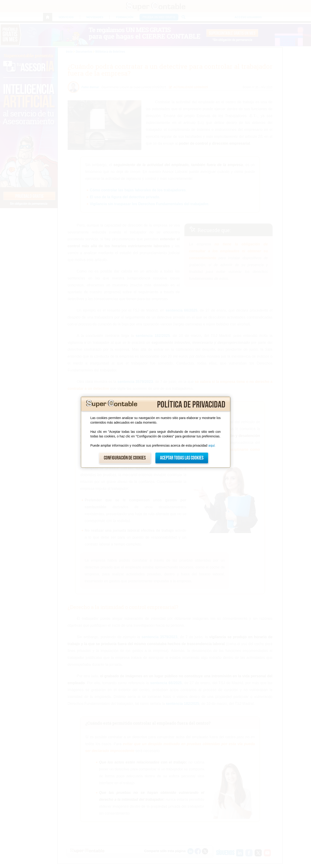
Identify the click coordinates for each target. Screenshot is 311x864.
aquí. (211, 445)
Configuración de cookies (125, 458)
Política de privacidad (191, 404)
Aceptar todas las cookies (181, 458)
